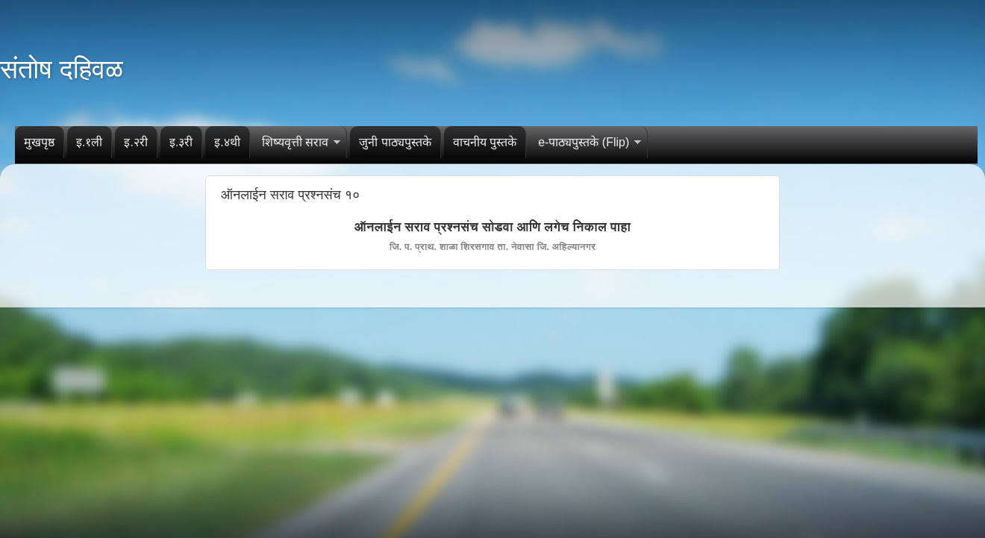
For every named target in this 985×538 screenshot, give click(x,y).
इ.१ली (89, 142)
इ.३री (181, 142)
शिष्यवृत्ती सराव (295, 142)
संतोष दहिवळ (61, 69)
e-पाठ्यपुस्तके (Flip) (583, 142)
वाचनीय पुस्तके (484, 142)
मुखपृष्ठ (39, 142)
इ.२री (135, 142)
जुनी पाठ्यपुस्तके (395, 142)
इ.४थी (227, 142)
